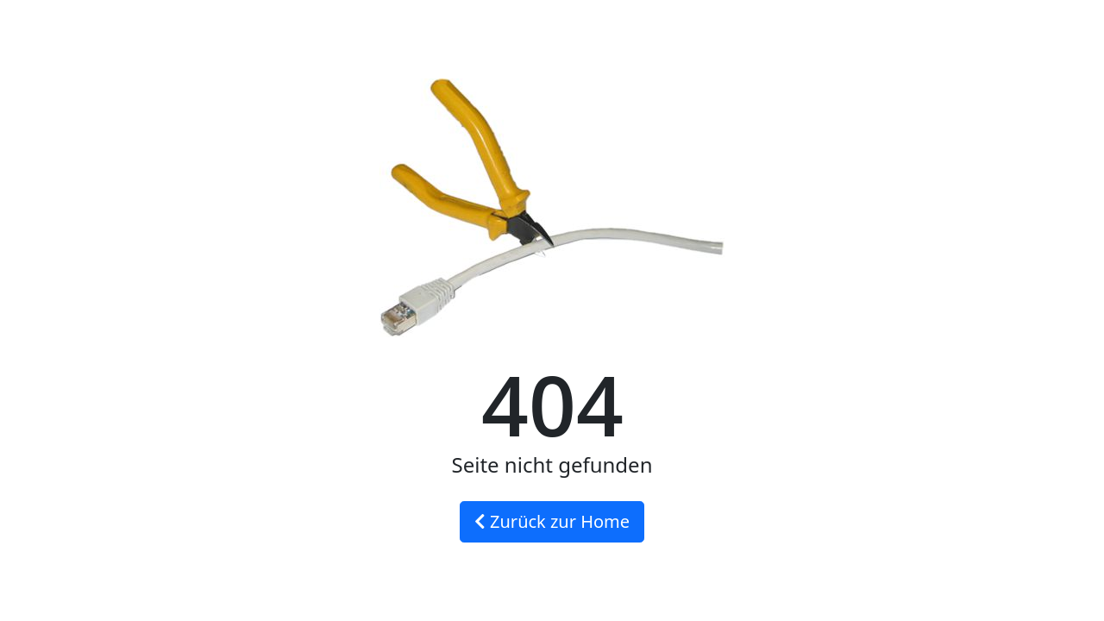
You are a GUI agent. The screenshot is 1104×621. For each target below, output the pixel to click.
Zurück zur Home (552, 521)
